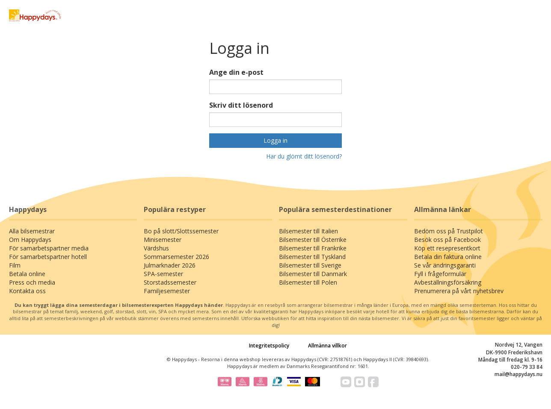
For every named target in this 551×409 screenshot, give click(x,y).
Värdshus (156, 248)
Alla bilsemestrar (32, 231)
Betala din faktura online (448, 257)
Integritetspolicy (269, 345)
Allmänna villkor (327, 345)
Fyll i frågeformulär (440, 274)
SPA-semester (163, 274)
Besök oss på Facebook (447, 239)
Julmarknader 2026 (170, 265)
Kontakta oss (27, 291)
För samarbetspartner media (49, 248)
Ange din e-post (236, 72)
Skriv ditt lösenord (241, 105)
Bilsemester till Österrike (313, 239)
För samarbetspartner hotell (48, 257)
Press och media (32, 282)
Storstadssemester (170, 282)
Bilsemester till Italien (308, 231)
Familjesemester (167, 291)
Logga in (275, 140)
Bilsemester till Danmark (313, 274)
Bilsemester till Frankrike (313, 248)
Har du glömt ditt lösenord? (304, 156)
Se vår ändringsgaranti (445, 265)
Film (15, 265)
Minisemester (162, 239)
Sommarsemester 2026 (176, 257)
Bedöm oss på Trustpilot (448, 231)
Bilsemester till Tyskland (312, 257)
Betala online (27, 274)
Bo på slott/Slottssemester (181, 231)
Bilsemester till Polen (308, 282)
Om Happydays (30, 239)
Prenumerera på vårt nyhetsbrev (459, 291)
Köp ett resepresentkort (447, 248)
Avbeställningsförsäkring (447, 282)
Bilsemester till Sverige (310, 265)
